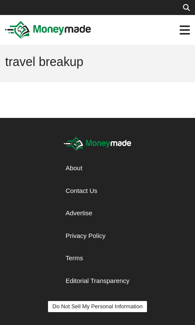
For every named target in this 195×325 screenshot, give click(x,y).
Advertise (79, 213)
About (74, 168)
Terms (74, 258)
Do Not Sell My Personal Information (97, 306)
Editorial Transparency (97, 280)
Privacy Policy (85, 235)
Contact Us (81, 190)
